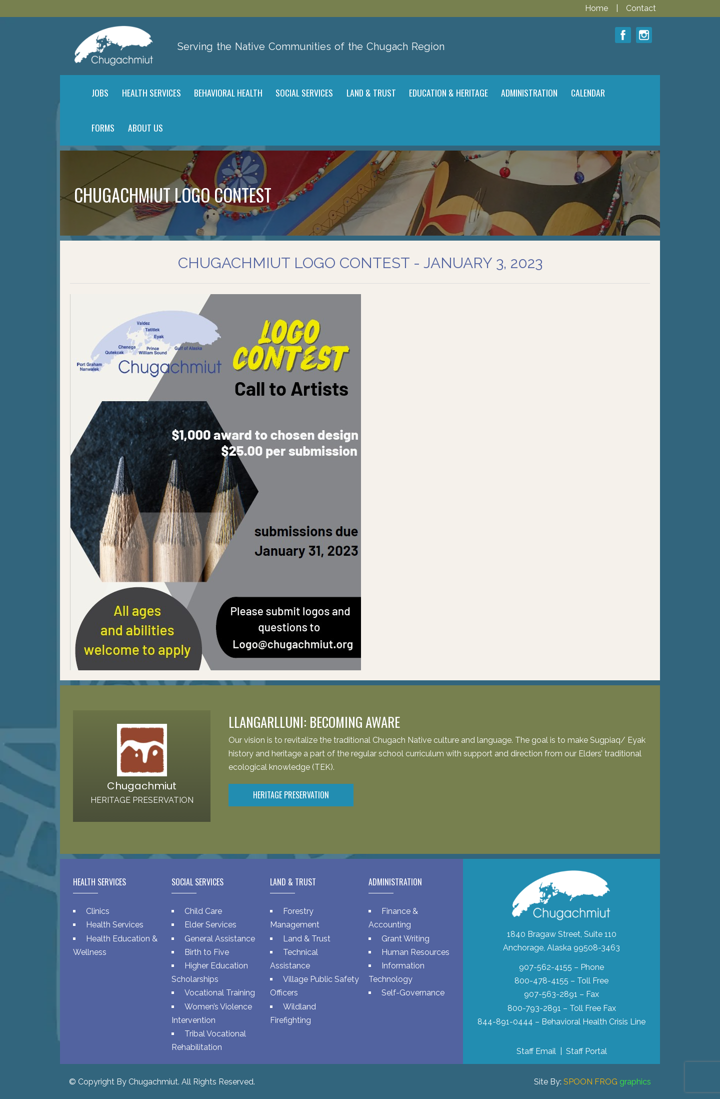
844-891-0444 (505, 1021)
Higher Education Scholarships (210, 972)
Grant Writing (406, 938)
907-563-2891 (551, 994)
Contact (641, 8)
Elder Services (210, 924)
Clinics (98, 911)
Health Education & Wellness (115, 945)
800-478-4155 (541, 980)
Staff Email (536, 1051)
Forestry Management (295, 917)
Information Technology (396, 972)
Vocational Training (219, 992)
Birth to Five (206, 952)
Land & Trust (306, 938)
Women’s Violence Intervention (212, 1013)
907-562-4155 (545, 967)
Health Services (115, 924)
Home (597, 8)
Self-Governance (413, 992)
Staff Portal (586, 1051)
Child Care (203, 911)
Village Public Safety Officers (314, 985)
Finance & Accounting (393, 917)
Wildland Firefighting (293, 1013)
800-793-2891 (534, 1008)
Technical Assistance (294, 958)
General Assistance (219, 938)
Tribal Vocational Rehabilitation (209, 1040)
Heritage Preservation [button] (291, 795)
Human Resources (416, 952)
